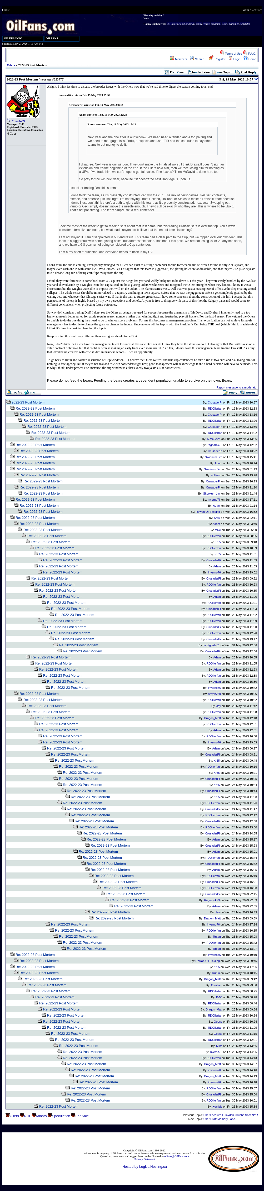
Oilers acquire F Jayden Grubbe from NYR (230, 1115)
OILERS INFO (13, 38)
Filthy (199, 23)
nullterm (216, 475)
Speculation (61, 1116)
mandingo (233, 23)
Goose (218, 1021)
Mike (218, 530)
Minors (41, 1116)
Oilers (11, 65)
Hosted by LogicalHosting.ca (144, 1167)
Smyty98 (245, 23)
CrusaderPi (18, 121)
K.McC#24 (213, 438)
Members (178, 59)
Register (256, 10)
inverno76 (214, 499)
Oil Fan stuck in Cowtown (181, 23)
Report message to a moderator (237, 387)
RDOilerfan (215, 408)
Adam (218, 463)
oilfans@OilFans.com (176, 1156)
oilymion (216, 23)
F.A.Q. (249, 53)
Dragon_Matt (212, 718)
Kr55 (217, 517)
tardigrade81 (211, 645)
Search (197, 59)
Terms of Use (231, 53)
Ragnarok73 (214, 445)
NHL (27, 1116)
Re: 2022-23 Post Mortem (35, 408)
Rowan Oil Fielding (208, 511)
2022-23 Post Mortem (28, 402)
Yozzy (206, 23)
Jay (218, 706)
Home (249, 59)
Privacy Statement (144, 1159)
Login (245, 10)
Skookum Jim (213, 457)
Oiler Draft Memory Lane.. (220, 1119)
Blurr (224, 23)
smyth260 (214, 693)
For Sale (81, 1116)
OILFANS (52, 38)
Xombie (216, 985)
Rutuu (217, 936)
